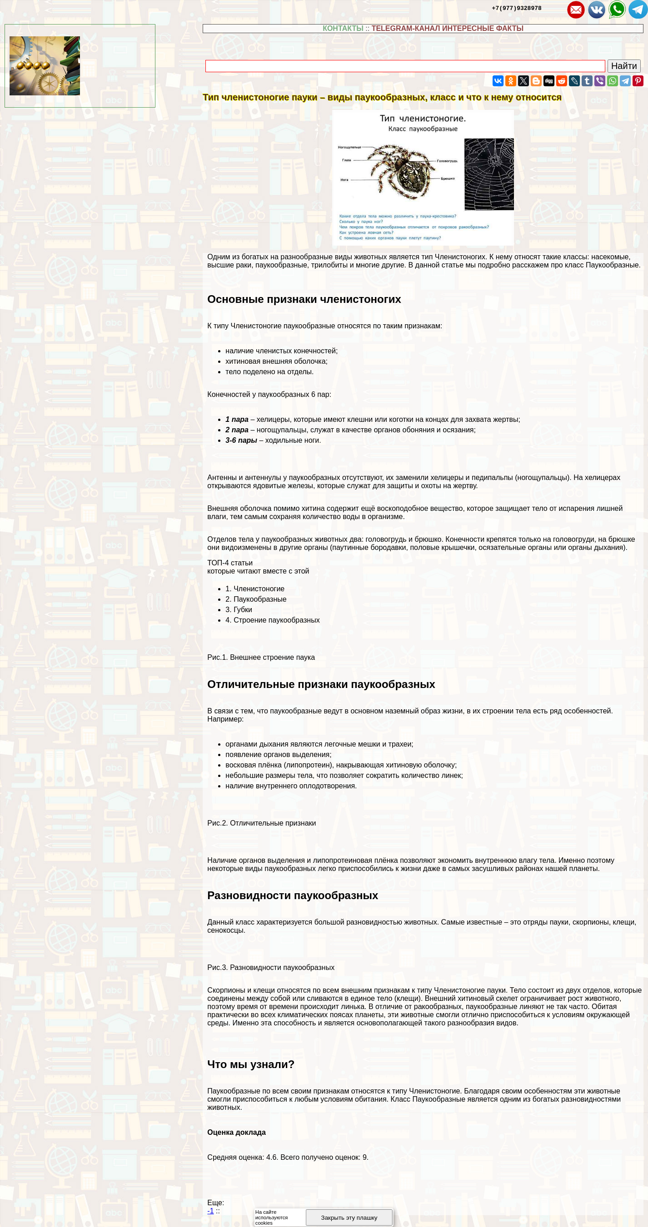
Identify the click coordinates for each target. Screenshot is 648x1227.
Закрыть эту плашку (349, 1217)
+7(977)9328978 (517, 8)
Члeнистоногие (259, 589)
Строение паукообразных (277, 620)
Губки (243, 610)
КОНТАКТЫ (343, 28)
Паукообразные (260, 599)
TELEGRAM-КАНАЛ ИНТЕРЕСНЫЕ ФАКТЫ (448, 28)
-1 (210, 1211)
